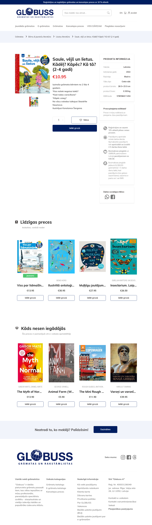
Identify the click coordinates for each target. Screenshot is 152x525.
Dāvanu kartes (84, 495)
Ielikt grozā (74, 128)
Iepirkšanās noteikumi (88, 488)
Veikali (111, 505)
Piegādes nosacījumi (115, 26)
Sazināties (105, 429)
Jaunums (30, 276)
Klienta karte (83, 491)
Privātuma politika (86, 499)
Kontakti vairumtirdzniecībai (122, 501)
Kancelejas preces (75, 26)
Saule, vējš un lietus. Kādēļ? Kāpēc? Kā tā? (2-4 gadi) (97, 37)
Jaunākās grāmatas (25, 26)
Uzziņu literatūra (63, 37)
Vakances (82, 506)
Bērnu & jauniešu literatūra (39, 37)
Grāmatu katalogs (55, 484)
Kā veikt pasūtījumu (87, 484)
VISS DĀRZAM (94, 26)
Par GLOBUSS (84, 502)
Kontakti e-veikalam (118, 498)
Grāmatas (58, 26)
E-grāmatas (44, 26)
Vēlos (84, 120)
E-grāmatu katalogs (56, 488)
